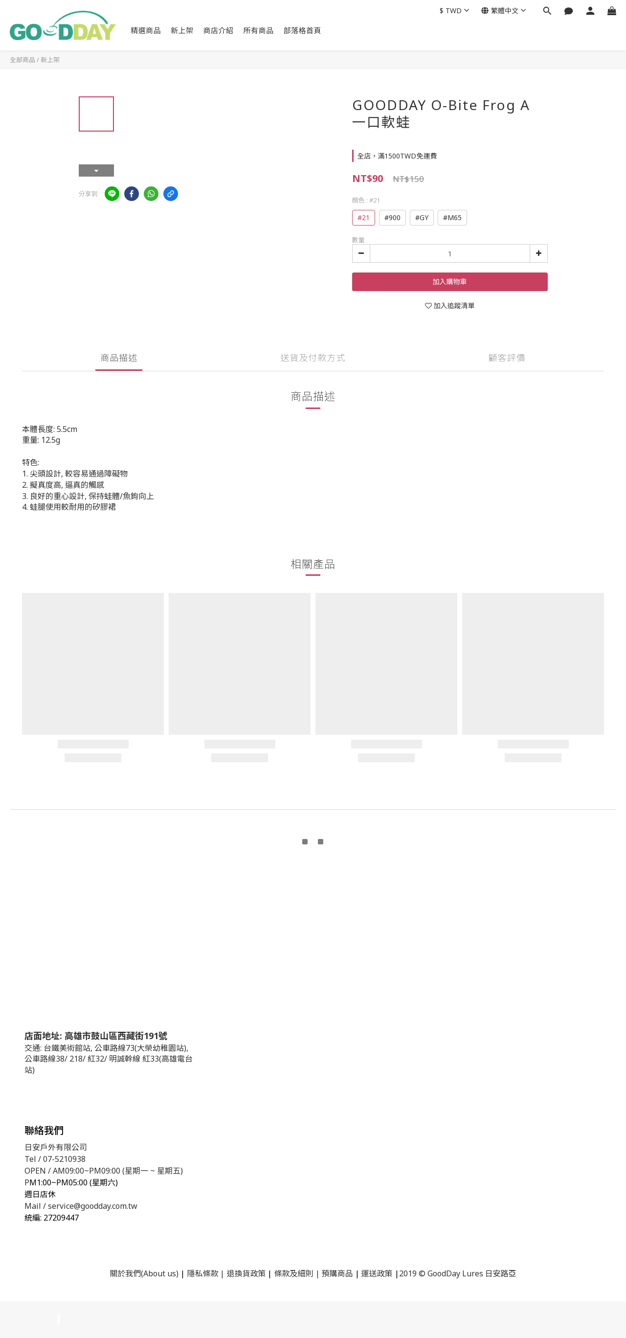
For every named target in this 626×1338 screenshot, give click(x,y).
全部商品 (22, 59)
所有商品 (259, 30)
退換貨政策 (246, 1273)
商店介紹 (218, 30)
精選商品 (146, 30)
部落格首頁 (303, 30)
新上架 (182, 30)
